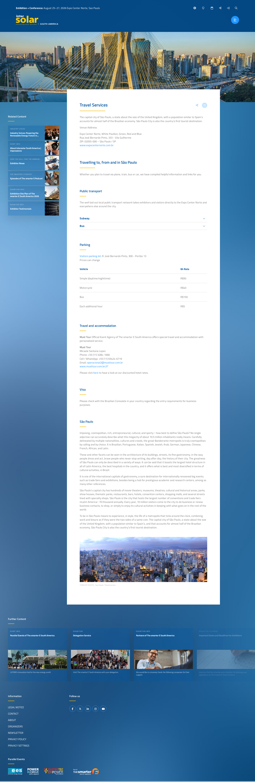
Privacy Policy (17, 739)
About (12, 720)
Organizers (15, 726)
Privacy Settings (18, 746)
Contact (13, 714)
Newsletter (15, 733)
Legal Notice (16, 707)
